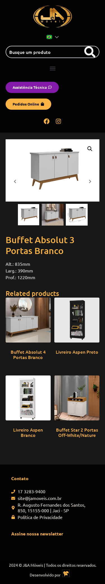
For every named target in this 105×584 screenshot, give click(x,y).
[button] (52, 68)
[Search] (90, 52)
